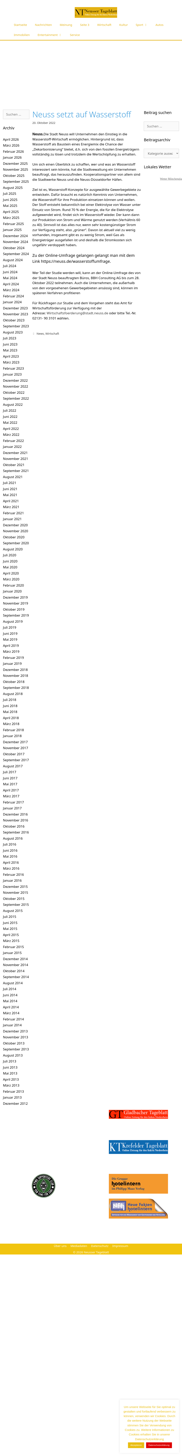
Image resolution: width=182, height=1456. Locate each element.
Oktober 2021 (13, 464)
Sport (143, 25)
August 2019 (13, 621)
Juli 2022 (9, 410)
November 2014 (15, 965)
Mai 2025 (10, 205)
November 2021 (15, 458)
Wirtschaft (104, 25)
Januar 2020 (12, 591)
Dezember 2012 (15, 1103)
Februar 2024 (13, 296)
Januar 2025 (12, 229)
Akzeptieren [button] (136, 1445)
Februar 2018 (13, 730)
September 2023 (16, 326)
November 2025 (15, 169)
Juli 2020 (9, 555)
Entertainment (52, 35)
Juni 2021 (10, 489)
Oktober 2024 (13, 248)
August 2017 (13, 766)
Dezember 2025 (15, 163)
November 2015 (15, 892)
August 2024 (13, 260)
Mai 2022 (10, 422)
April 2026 (11, 139)
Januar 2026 (12, 157)
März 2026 (11, 145)
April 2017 (11, 790)
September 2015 (16, 904)
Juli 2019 (9, 627)
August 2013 (13, 1055)
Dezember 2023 (15, 308)
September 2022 (16, 398)
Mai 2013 (10, 1073)
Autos (160, 25)
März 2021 (11, 507)
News (40, 333)
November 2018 (15, 675)
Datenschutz (99, 1246)
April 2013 (11, 1079)
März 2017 (11, 796)
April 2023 (11, 356)
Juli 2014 (9, 989)
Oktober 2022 (13, 392)
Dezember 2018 (15, 669)
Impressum (120, 1246)
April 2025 (11, 211)
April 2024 (11, 284)
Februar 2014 (13, 1019)
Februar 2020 (13, 585)
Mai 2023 (10, 350)
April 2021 (11, 501)
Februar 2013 (13, 1091)
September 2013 (16, 1049)
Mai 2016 (10, 856)
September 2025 (16, 181)
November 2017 (15, 748)
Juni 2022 (10, 416)
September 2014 (16, 977)
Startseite (20, 25)
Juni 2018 (10, 706)
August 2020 (13, 549)
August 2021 (13, 477)
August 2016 (13, 838)
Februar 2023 (13, 368)
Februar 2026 (13, 151)
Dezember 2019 (15, 597)
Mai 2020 (10, 567)
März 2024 (11, 290)
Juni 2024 (10, 272)
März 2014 (11, 1013)
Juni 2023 (10, 344)
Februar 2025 (13, 223)
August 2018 (13, 693)
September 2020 (16, 543)
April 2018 (11, 718)
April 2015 (11, 934)
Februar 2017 (13, 802)
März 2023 (11, 362)
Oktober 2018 (13, 681)
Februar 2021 (13, 513)
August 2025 (13, 187)
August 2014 (13, 983)
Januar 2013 (12, 1097)
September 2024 (16, 253)
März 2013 (11, 1085)
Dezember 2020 (15, 525)
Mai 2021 (10, 495)
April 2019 (11, 645)
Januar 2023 (12, 374)
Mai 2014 (10, 1001)
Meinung (66, 25)
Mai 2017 (10, 784)
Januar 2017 (12, 808)
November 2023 (15, 314)
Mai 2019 (10, 639)
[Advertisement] (91, 70)
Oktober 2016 (13, 826)
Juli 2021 (9, 482)
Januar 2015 (12, 952)
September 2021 (16, 470)
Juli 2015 (9, 916)
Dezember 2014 (15, 959)
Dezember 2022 (15, 380)
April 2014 (11, 1007)
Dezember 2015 (15, 886)
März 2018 (11, 723)
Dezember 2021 (15, 452)
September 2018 (16, 687)
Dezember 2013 (15, 1031)
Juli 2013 (9, 1061)
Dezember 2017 (15, 742)
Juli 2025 (9, 193)
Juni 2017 (10, 778)
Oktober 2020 (13, 537)
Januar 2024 (12, 302)
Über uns (60, 1246)
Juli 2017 (9, 772)
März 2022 (11, 434)
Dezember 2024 (15, 236)
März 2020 (11, 579)
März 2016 (11, 868)
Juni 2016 (10, 850)
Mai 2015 (10, 928)
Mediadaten (78, 1246)
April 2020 (11, 573)
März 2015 (11, 940)
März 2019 (11, 651)
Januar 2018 (12, 736)
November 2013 (15, 1037)
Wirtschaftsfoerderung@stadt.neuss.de (77, 313)
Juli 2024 (9, 266)
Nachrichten (43, 25)
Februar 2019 (13, 657)
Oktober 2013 (13, 1043)
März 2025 (11, 217)
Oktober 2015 (13, 898)
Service (75, 35)
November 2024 (15, 241)
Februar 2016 (13, 874)
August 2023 (13, 332)
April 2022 (11, 428)
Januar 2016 (12, 880)
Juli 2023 (9, 338)
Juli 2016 (9, 844)
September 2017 (16, 760)
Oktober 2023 (13, 320)
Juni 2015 (10, 922)
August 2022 (13, 404)
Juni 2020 (10, 561)
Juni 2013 (10, 1067)
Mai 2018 (10, 711)
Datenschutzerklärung (159, 1445)
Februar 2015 (13, 947)
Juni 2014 (10, 995)
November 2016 (15, 820)
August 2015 (13, 910)
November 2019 (15, 603)
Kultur (123, 25)
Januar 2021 (12, 519)
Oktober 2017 (13, 754)
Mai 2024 (10, 278)
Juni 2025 (10, 199)
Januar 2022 (12, 446)
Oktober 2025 (13, 175)
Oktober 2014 (13, 971)
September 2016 (16, 832)
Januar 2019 (12, 663)
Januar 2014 (12, 1025)
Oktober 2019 (13, 609)
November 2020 (15, 531)
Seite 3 (84, 25)
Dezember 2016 (15, 814)
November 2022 (15, 386)
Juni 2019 (10, 633)
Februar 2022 (13, 440)
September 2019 (16, 615)
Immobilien (22, 35)
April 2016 (11, 862)
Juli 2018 (9, 699)
